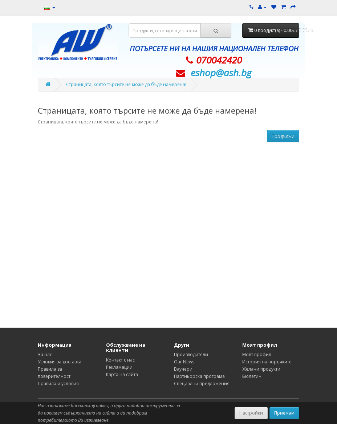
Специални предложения (202, 383)
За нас (45, 354)
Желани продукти (261, 369)
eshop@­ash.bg (221, 72)
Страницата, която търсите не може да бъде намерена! (126, 84)
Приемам (284, 413)
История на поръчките (267, 362)
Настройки (251, 413)
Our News (184, 362)
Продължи (283, 136)
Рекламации (119, 367)
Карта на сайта (122, 374)
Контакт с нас (120, 360)
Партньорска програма (199, 376)
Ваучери (183, 369)
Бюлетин (251, 376)
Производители (191, 354)
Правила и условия (58, 383)
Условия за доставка (59, 362)
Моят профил (256, 354)
